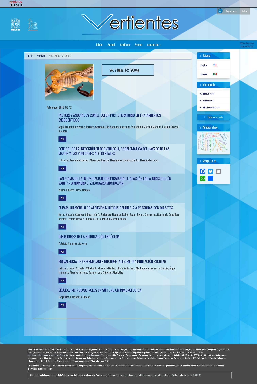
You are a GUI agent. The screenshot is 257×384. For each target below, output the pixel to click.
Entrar (245, 11)
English (204, 65)
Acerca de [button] (154, 44)
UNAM (173, 375)
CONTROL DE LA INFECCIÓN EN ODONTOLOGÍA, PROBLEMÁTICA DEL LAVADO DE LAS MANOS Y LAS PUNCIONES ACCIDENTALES (114, 151)
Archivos (125, 44)
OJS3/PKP (197, 375)
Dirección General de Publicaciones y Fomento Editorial (143, 375)
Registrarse (231, 11)
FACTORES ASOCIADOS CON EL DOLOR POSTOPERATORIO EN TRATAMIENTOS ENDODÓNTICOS (109, 117)
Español (204, 74)
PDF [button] (62, 139)
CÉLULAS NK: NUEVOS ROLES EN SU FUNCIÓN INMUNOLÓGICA (99, 290)
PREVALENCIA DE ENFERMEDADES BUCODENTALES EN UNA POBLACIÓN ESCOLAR (112, 261)
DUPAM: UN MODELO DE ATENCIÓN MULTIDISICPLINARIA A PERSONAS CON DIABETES (115, 207)
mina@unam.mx (93, 355)
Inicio (99, 44)
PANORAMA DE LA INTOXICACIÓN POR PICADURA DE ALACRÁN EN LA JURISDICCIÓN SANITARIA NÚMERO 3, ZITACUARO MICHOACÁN (114, 180)
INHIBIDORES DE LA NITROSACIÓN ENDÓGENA (89, 236)
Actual (111, 44)
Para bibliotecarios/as (209, 107)
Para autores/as (207, 100)
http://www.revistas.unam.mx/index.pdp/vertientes (48, 355)
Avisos (138, 44)
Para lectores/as (207, 93)
